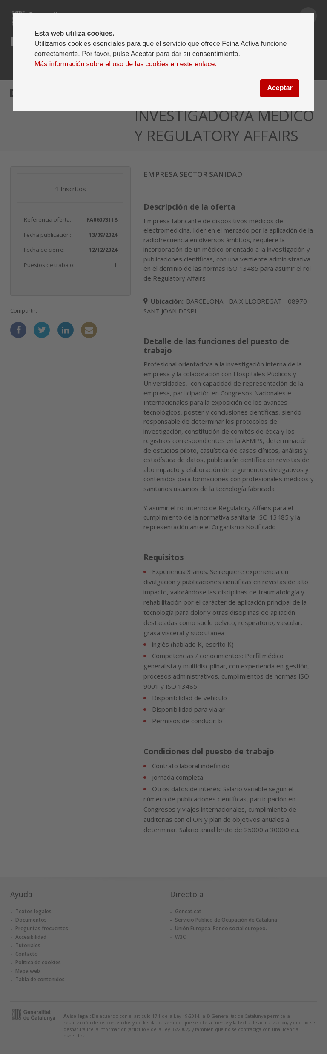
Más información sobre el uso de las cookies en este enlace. (125, 64)
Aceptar (280, 87)
